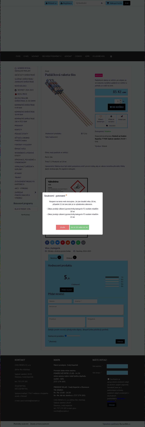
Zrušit (62, 227)
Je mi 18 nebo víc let (79, 227)
